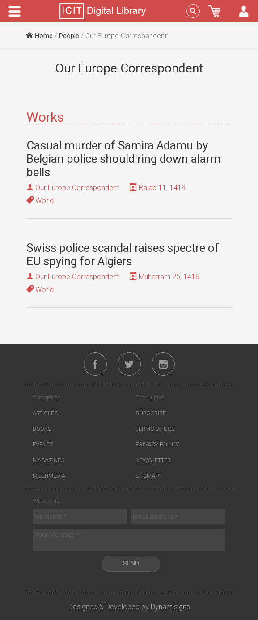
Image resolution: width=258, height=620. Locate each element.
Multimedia (49, 475)
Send (131, 563)
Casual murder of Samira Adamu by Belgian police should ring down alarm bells (123, 159)
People (69, 36)
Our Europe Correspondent (77, 187)
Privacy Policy (157, 444)
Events (43, 444)
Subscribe (150, 413)
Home (39, 36)
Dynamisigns (170, 607)
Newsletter (153, 460)
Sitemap (147, 475)
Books (42, 428)
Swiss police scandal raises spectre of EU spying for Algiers (122, 254)
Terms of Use (154, 428)
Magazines (48, 460)
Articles (45, 413)
